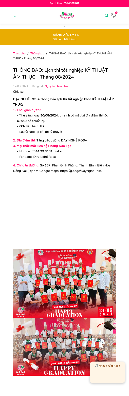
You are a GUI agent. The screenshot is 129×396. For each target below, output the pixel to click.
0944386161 (71, 3)
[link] (81, 171)
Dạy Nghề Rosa (44, 157)
